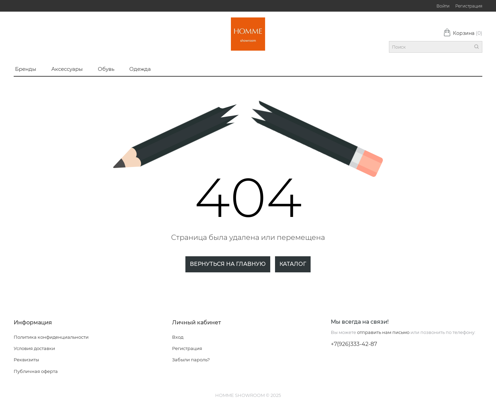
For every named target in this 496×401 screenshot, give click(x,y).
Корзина (462, 33)
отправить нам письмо (383, 332)
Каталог (292, 264)
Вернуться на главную (228, 264)
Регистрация (468, 6)
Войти (442, 6)
